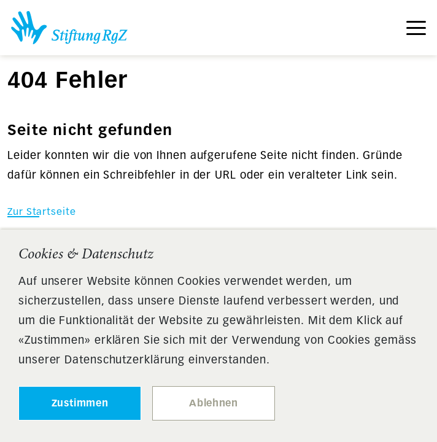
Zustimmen (80, 403)
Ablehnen (213, 403)
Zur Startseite (41, 211)
